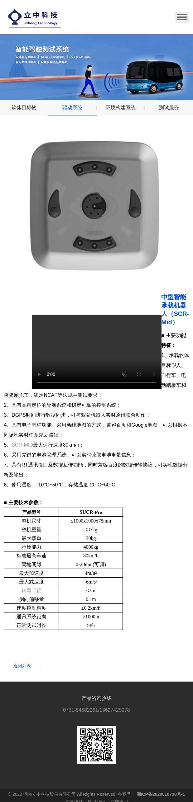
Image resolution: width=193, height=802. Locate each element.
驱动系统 (72, 107)
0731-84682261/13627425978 (96, 710)
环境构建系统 (121, 107)
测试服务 (169, 107)
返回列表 (22, 665)
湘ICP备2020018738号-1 (161, 794)
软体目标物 (24, 107)
